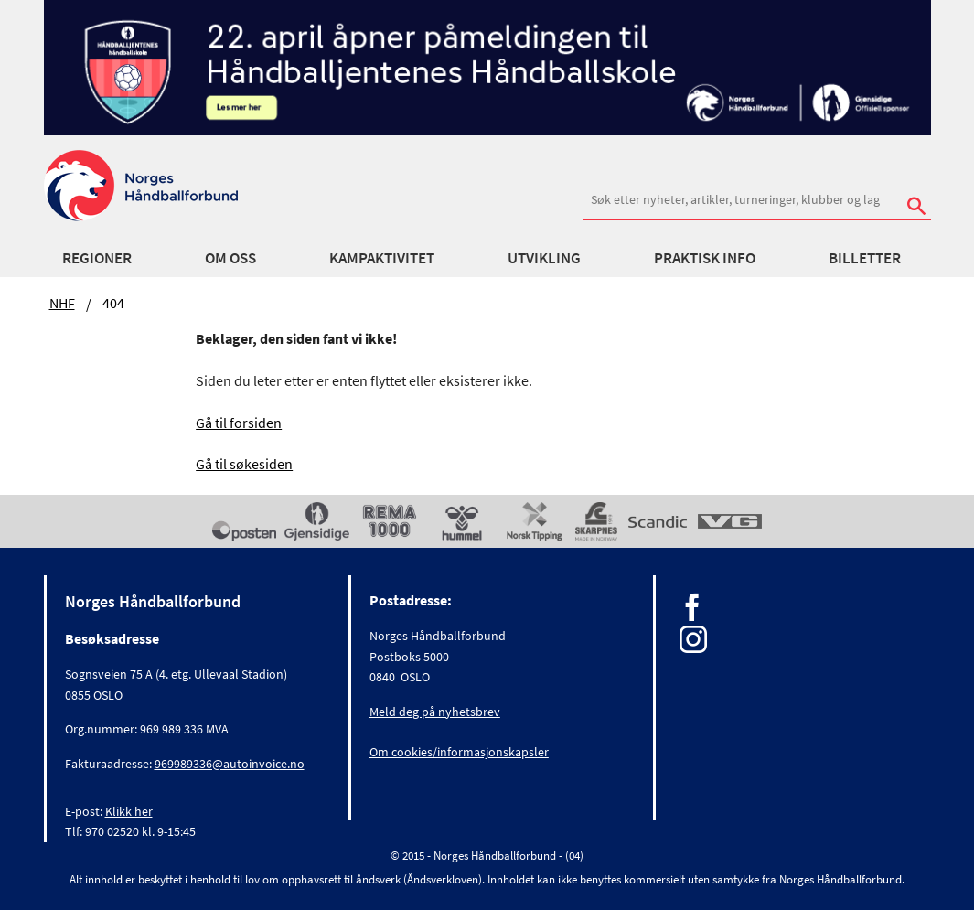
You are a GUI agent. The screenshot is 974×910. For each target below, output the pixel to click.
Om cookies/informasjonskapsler (459, 752)
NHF (62, 303)
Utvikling (544, 258)
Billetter (865, 258)
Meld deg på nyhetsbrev (434, 711)
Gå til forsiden (239, 422)
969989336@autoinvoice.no (230, 763)
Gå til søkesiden (244, 464)
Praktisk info (704, 258)
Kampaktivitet (381, 258)
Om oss (230, 258)
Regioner (97, 258)
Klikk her (129, 811)
